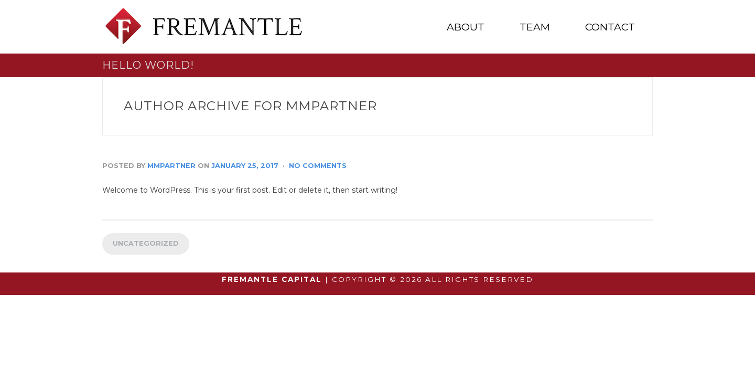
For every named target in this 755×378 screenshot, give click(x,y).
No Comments (318, 166)
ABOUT (465, 27)
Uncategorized (146, 243)
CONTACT (610, 27)
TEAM (535, 27)
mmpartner (171, 166)
